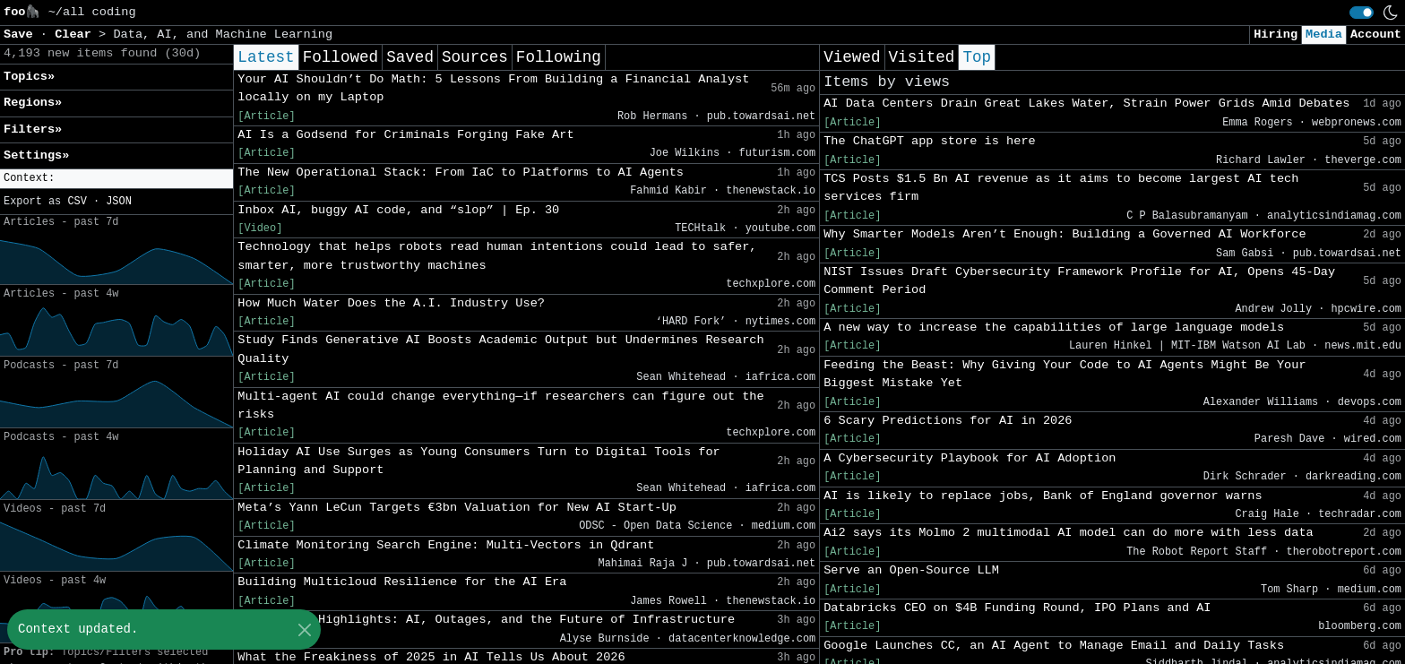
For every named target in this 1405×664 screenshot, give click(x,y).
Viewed (851, 57)
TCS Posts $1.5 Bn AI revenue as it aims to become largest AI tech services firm (1060, 187)
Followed (340, 57)
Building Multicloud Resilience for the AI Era (401, 582)
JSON (119, 201)
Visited (922, 57)
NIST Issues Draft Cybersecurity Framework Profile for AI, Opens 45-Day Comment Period (1079, 281)
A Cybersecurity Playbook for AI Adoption (969, 458)
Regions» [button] (33, 102)
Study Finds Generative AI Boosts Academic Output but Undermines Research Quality (500, 349)
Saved (410, 57)
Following (558, 57)
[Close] (304, 629)
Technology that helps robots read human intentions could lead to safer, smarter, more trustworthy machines (496, 256)
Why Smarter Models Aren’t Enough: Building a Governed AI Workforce (1064, 234)
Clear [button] (77, 34)
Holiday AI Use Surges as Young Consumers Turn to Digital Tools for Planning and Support (478, 461)
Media (1324, 34)
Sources (475, 57)
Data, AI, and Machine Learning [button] (222, 34)
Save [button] (22, 34)
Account (1375, 34)
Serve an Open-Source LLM (911, 570)
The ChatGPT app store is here (929, 141)
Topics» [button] (29, 76)
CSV (76, 201)
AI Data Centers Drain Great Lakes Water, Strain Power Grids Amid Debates (1086, 103)
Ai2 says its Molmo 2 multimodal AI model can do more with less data (1068, 532)
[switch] (1361, 12)
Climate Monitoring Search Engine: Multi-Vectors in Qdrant (445, 545)
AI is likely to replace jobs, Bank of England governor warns (1042, 496)
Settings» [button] (36, 155)
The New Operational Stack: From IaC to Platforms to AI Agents (460, 172)
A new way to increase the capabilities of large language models (1053, 327)
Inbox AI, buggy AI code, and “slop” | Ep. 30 (398, 210)
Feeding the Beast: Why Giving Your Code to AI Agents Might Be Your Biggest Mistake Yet (1064, 374)
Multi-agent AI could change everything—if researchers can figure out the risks (500, 405)
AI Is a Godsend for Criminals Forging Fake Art (405, 135)
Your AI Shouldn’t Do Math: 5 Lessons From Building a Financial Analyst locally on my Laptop (493, 88)
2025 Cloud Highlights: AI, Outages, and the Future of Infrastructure (486, 619)
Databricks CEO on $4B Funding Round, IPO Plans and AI (1017, 608)
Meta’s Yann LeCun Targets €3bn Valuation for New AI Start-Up (456, 507)
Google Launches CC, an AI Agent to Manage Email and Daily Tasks (1053, 645)
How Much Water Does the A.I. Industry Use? (391, 303)
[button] (116, 178)
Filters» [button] (33, 129)
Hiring (1275, 34)
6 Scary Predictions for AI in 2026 (947, 420)
